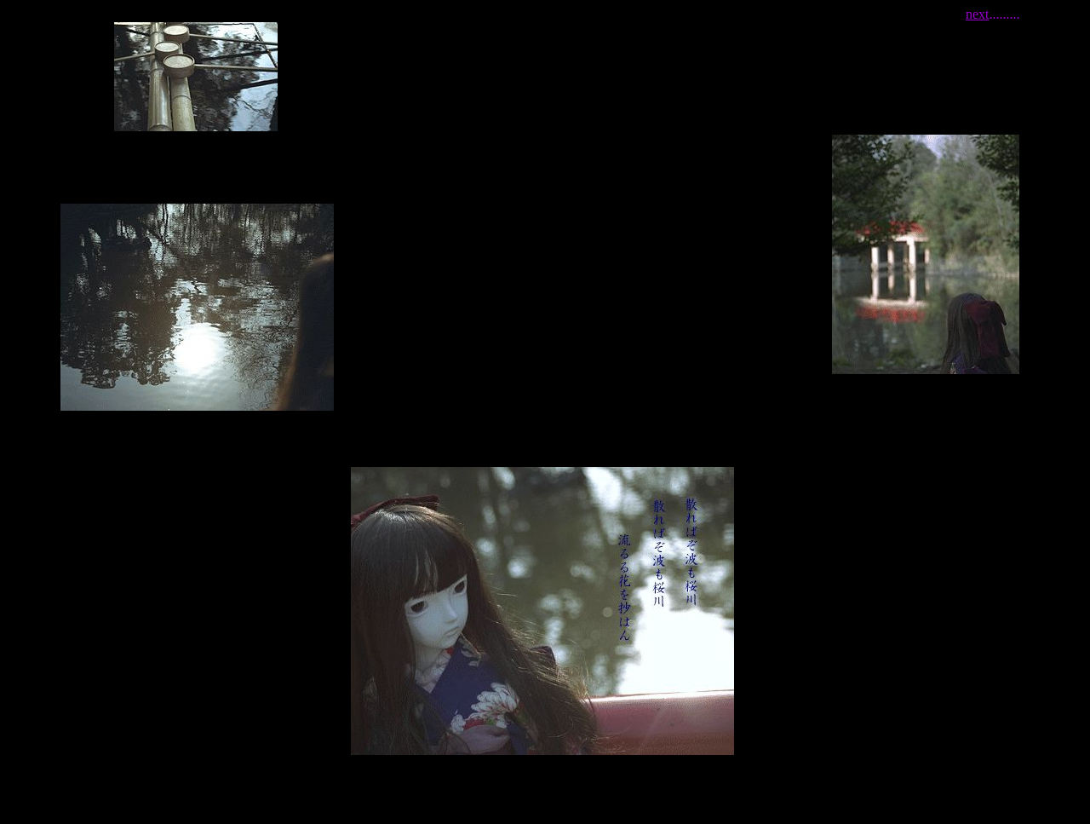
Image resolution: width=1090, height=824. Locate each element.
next (978, 14)
